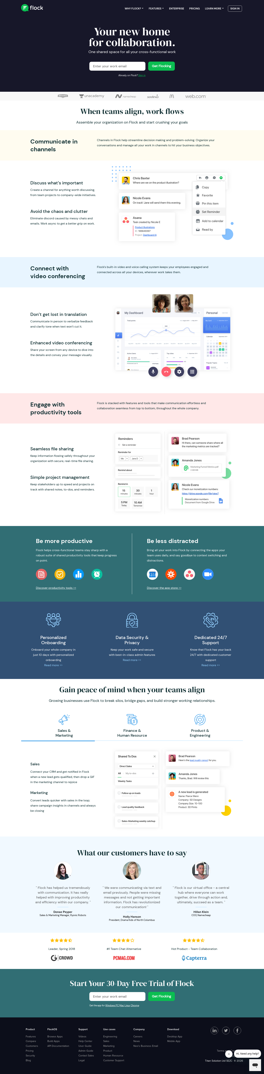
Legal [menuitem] (81, 1060)
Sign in (141, 75)
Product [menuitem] (30, 1029)
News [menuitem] (136, 1041)
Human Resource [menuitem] (113, 1055)
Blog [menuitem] (28, 1060)
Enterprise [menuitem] (176, 9)
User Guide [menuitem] (85, 1046)
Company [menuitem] (139, 1029)
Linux (127, 1005)
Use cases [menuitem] (109, 1029)
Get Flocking (161, 66)
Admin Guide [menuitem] (85, 1051)
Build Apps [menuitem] (53, 1041)
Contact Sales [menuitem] (86, 1055)
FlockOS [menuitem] (52, 1029)
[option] (64, 726)
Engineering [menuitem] (110, 1036)
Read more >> (53, 665)
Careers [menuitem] (137, 1036)
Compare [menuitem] (31, 1041)
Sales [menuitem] (106, 1041)
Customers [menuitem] (32, 1046)
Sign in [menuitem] (235, 9)
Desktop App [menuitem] (174, 1036)
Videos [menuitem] (82, 1036)
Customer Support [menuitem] (113, 1060)
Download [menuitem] (173, 1029)
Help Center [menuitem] (85, 1041)
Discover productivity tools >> (56, 588)
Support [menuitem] (83, 1029)
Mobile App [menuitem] (173, 1041)
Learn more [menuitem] (213, 9)
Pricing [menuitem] (194, 9)
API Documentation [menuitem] (58, 1046)
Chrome (135, 1005)
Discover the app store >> (164, 588)
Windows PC (112, 1005)
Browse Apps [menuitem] (55, 1036)
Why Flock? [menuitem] (133, 9)
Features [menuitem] (155, 9)
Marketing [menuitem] (109, 1046)
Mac (121, 1005)
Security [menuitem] (30, 1055)
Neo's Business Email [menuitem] (145, 1046)
